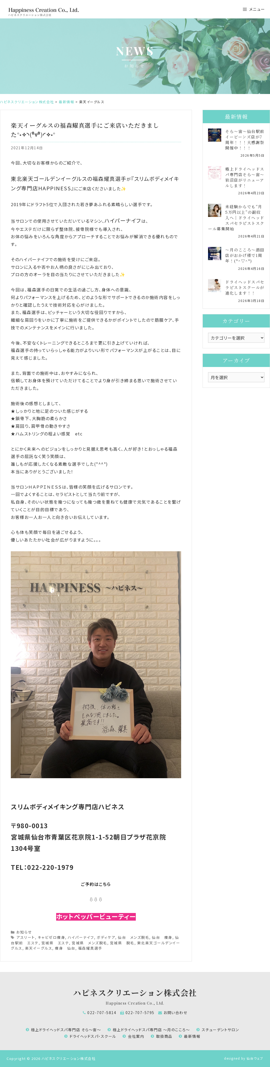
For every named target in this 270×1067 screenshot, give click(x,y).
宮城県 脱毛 (122, 942)
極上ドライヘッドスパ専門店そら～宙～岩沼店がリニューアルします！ (244, 177)
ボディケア (106, 937)
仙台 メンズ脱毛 (133, 937)
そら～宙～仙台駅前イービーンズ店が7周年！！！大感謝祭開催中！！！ (244, 139)
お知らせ (24, 932)
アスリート (25, 937)
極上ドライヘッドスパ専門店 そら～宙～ (66, 1029)
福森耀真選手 (90, 948)
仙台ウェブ (255, 1058)
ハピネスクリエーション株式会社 (135, 992)
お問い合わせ (175, 1012)
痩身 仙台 (65, 948)
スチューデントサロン (220, 1029)
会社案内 (136, 1036)
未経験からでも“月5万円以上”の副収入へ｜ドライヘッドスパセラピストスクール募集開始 (236, 217)
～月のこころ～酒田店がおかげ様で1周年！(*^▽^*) (244, 255)
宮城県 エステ (55, 942)
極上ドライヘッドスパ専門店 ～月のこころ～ (151, 1029)
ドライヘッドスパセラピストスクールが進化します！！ (244, 287)
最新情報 (192, 1036)
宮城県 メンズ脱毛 (89, 942)
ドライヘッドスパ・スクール (93, 1036)
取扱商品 (164, 1036)
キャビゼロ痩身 (51, 937)
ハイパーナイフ (81, 937)
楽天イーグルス (38, 948)
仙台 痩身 (162, 937)
